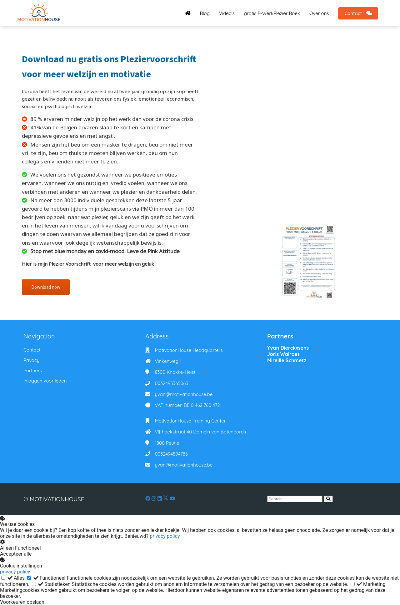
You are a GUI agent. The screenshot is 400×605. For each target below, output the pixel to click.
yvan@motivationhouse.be (183, 394)
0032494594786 (171, 454)
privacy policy (165, 536)
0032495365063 (171, 383)
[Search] (328, 499)
